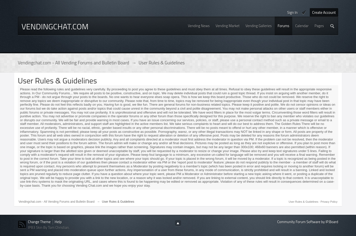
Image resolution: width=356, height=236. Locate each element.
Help (58, 222)
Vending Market (228, 26)
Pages (319, 26)
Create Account (324, 12)
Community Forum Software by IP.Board (307, 222)
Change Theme (39, 222)
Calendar (302, 26)
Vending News (199, 26)
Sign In (292, 12)
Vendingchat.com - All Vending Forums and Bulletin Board (57, 201)
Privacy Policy (329, 201)
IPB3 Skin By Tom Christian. (49, 227)
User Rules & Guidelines (304, 201)
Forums (283, 26)
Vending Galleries (258, 26)
